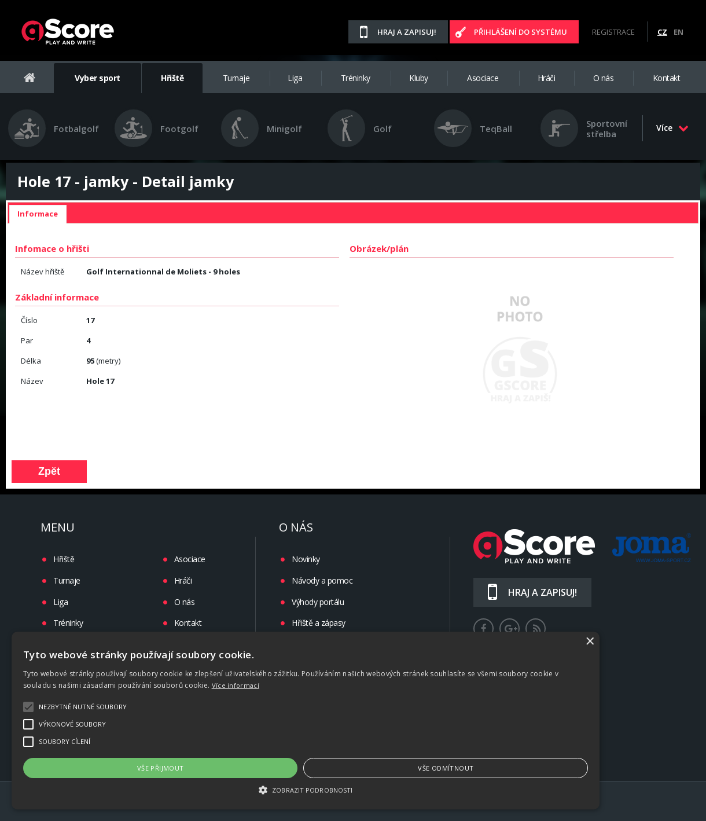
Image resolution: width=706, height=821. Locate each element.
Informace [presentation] (37, 213)
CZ (662, 32)
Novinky (306, 559)
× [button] (684, 641)
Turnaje (236, 77)
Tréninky (355, 77)
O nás (603, 77)
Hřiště (172, 77)
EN (678, 32)
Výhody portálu (318, 601)
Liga (295, 77)
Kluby (418, 77)
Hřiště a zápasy (318, 622)
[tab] (37, 214)
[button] (353, 789)
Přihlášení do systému (520, 32)
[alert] (353, 720)
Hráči (547, 77)
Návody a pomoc (322, 580)
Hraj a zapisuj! (406, 32)
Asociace (482, 77)
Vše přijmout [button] (184, 768)
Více (672, 127)
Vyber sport (97, 77)
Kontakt (667, 77)
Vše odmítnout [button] (517, 768)
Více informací (140, 685)
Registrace (613, 32)
